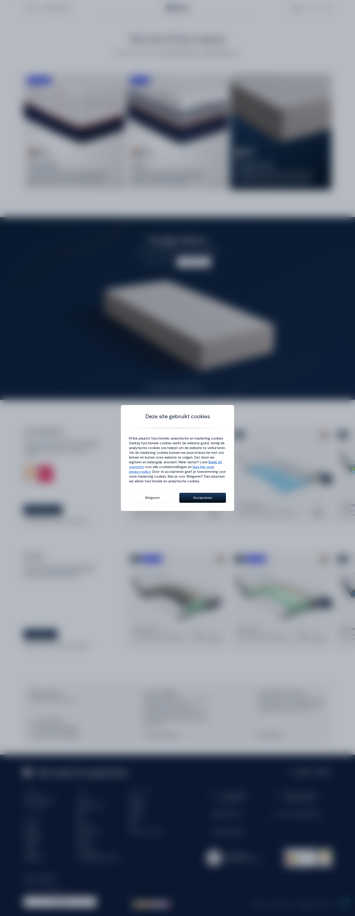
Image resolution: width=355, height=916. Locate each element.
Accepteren (202, 497)
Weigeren (152, 497)
